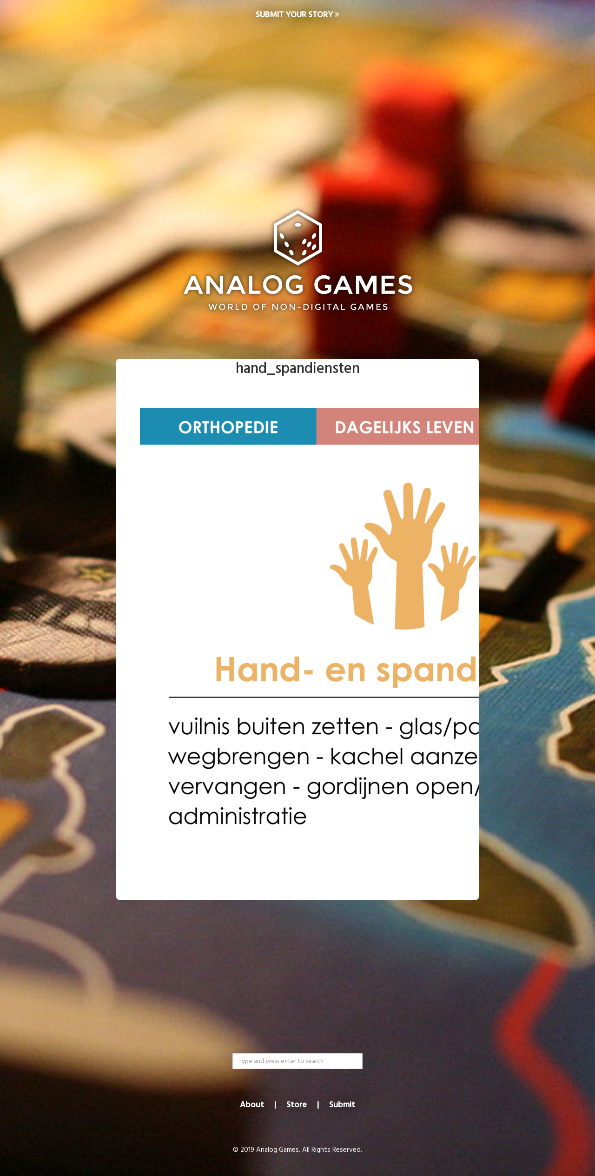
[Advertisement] (297, 105)
